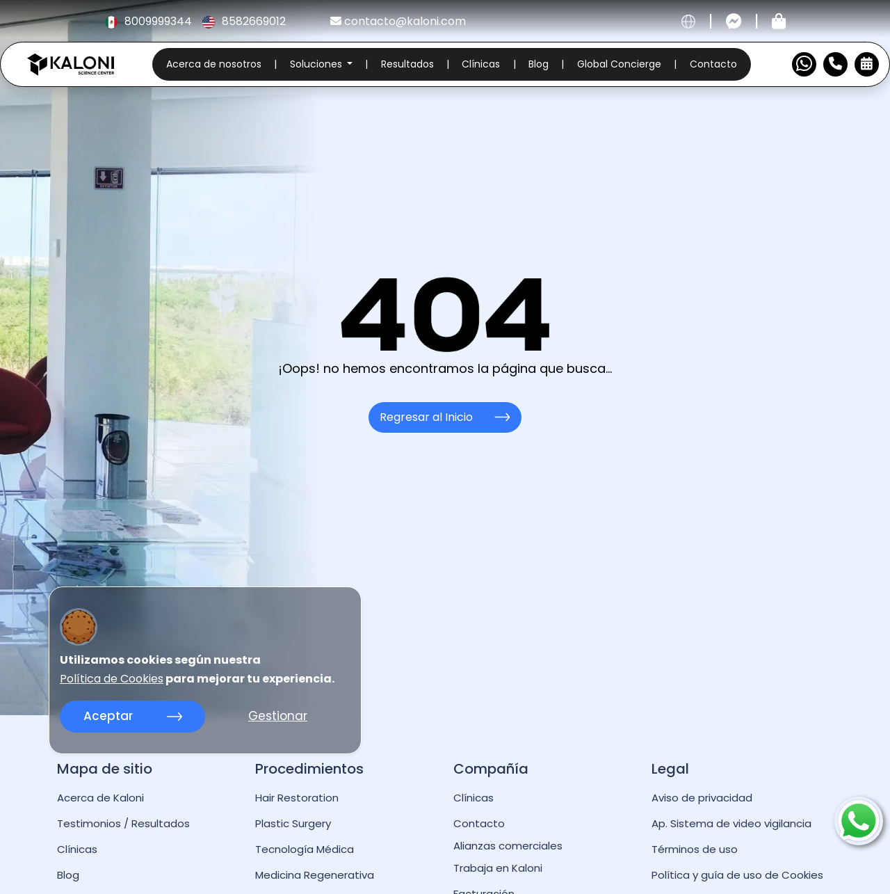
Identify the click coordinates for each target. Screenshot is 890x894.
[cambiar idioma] (688, 22)
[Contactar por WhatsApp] (804, 64)
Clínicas (481, 64)
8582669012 (244, 21)
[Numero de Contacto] (835, 64)
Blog (538, 64)
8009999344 (149, 21)
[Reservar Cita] (867, 64)
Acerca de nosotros (213, 64)
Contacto (713, 64)
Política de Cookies (111, 679)
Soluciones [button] (317, 64)
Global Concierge (619, 64)
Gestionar (277, 716)
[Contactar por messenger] (734, 22)
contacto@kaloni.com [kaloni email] (398, 21)
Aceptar (132, 716)
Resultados (407, 64)
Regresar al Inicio (445, 417)
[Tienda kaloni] (779, 22)
